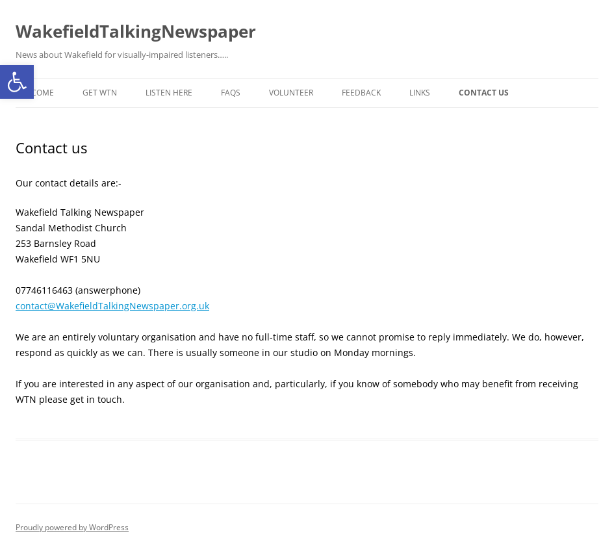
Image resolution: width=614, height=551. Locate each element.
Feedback (361, 92)
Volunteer (291, 92)
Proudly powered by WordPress (72, 527)
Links (419, 92)
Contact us (484, 92)
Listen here (169, 92)
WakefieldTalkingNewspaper (136, 31)
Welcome (35, 92)
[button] (17, 82)
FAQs (230, 92)
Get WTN (100, 92)
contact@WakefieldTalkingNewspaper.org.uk (112, 306)
